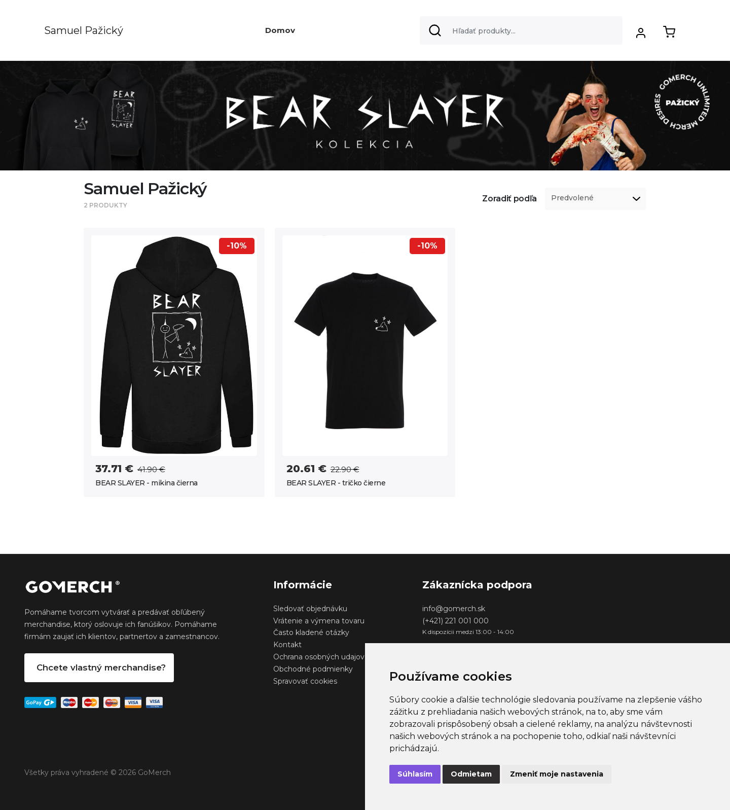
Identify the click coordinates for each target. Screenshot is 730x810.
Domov (280, 30)
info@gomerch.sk (453, 608)
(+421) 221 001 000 (455, 620)
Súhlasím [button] (414, 774)
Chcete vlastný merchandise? (101, 667)
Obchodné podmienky (313, 669)
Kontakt (287, 644)
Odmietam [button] (471, 774)
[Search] (521, 30)
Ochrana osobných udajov (318, 656)
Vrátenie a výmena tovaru (318, 620)
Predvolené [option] (572, 198)
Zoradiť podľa (509, 198)
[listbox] (595, 199)
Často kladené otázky (311, 632)
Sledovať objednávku (310, 608)
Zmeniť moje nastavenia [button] (556, 774)
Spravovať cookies (305, 681)
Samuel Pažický (83, 30)
